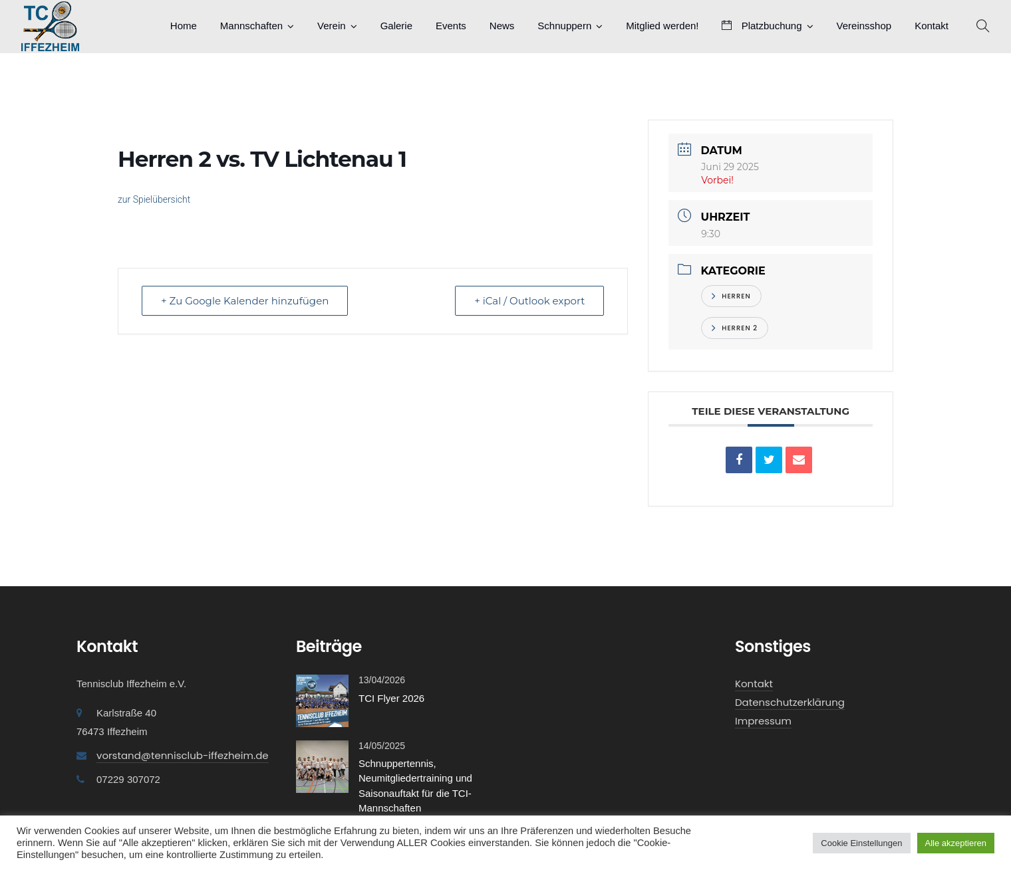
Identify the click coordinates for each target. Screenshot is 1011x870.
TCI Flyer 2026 (391, 698)
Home (183, 25)
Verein (331, 25)
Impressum (763, 721)
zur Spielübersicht (154, 199)
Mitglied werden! (662, 25)
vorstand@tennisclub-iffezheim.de (182, 755)
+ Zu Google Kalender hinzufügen (245, 300)
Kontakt (931, 25)
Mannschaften (251, 25)
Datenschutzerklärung (790, 702)
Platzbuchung (761, 25)
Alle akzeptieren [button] (956, 843)
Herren (731, 296)
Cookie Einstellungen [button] (861, 843)
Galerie (396, 25)
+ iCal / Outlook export (529, 300)
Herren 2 (735, 328)
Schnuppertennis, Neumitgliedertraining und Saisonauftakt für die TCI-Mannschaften (415, 786)
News (502, 25)
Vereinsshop (864, 25)
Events (451, 25)
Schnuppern (564, 25)
